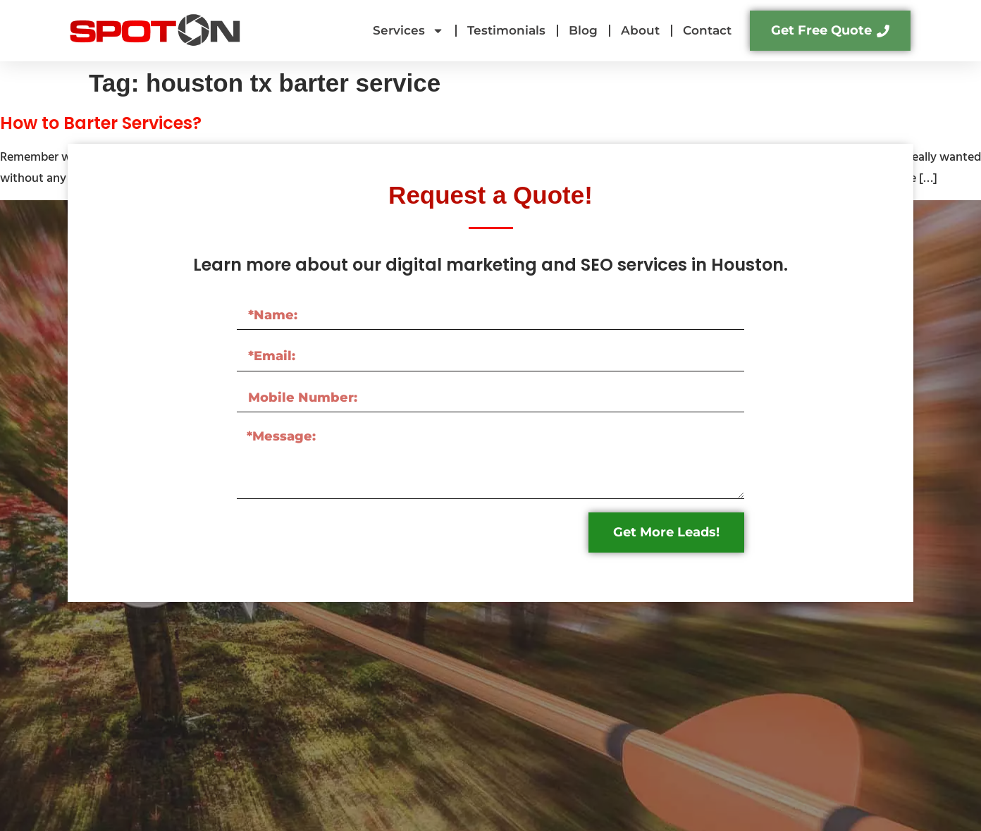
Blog (583, 30)
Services (408, 31)
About (640, 30)
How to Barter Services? (101, 123)
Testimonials (506, 30)
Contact (707, 30)
